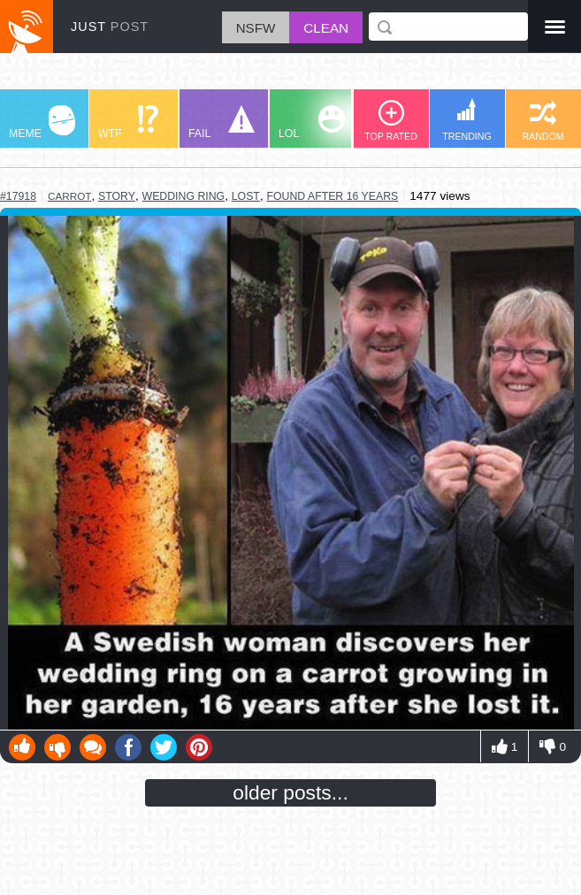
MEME (42, 122)
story (116, 196)
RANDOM (542, 121)
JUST (110, 26)
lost (246, 196)
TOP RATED (390, 121)
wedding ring (184, 196)
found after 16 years (332, 196)
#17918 (18, 196)
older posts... (290, 792)
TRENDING (467, 120)
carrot (69, 196)
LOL (312, 122)
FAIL (221, 122)
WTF (128, 122)
